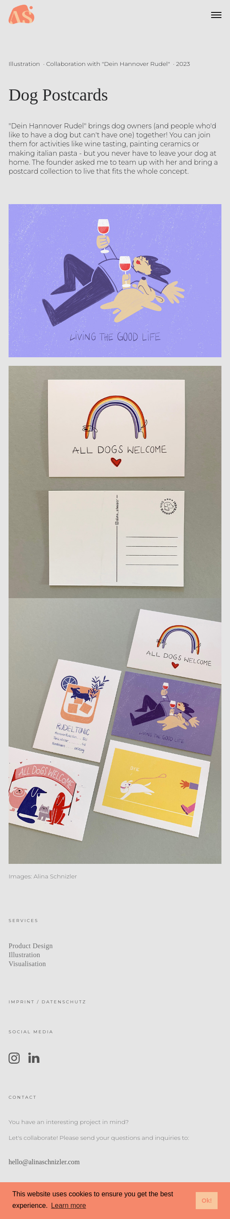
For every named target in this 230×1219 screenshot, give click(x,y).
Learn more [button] (68, 1205)
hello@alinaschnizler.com (44, 1162)
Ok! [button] (207, 1200)
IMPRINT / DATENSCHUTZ (48, 1002)
